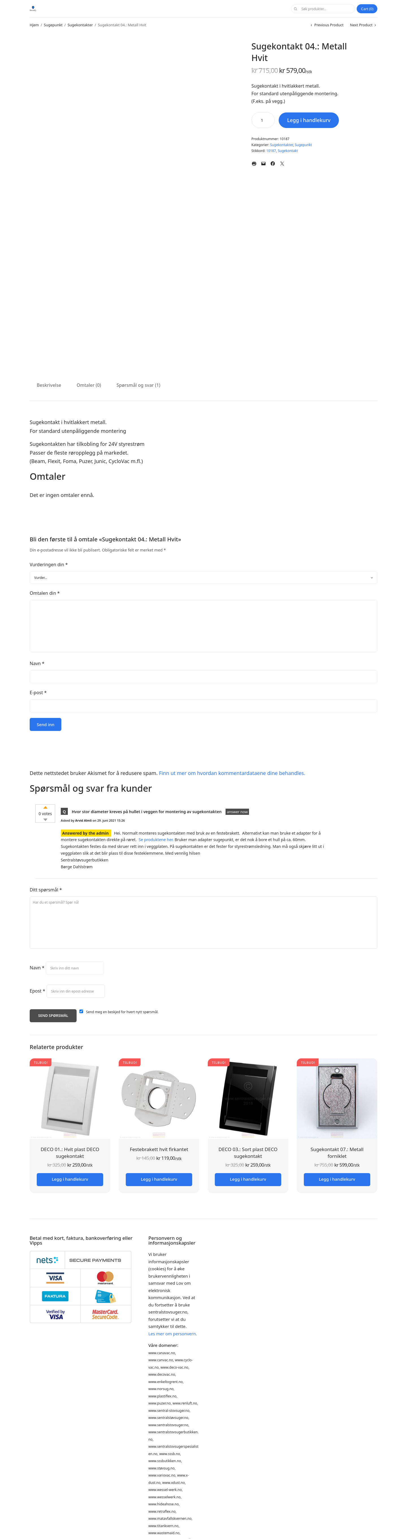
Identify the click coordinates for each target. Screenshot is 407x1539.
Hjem (34, 24)
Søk (295, 8)
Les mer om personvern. (172, 1333)
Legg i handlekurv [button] (70, 1179)
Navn (37, 663)
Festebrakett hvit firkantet (159, 1149)
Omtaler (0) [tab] (89, 385)
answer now (237, 811)
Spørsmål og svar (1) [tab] (138, 385)
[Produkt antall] (263, 120)
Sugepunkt (53, 24)
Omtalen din (45, 593)
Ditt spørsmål (46, 890)
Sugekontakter (80, 24)
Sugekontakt (288, 150)
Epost (37, 991)
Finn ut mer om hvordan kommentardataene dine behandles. (232, 773)
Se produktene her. (156, 839)
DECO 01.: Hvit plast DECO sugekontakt (70, 1152)
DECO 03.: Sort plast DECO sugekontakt (248, 1152)
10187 (271, 150)
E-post (38, 692)
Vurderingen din (49, 564)
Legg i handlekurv (309, 120)
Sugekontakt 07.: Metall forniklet (337, 1152)
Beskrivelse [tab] (49, 385)
